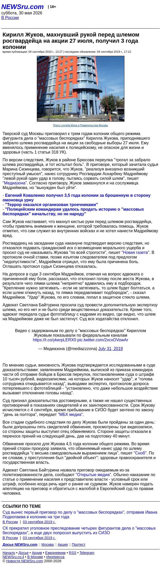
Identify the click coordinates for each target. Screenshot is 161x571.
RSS (72, 553)
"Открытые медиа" (93, 474)
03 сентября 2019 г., (39, 522)
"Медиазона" (15, 183)
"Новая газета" (135, 252)
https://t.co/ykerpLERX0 (54, 340)
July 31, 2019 (110, 348)
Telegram (87, 553)
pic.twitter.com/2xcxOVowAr (102, 340)
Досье (23, 553)
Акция (63, 544)
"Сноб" (140, 453)
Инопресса (55, 557)
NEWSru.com (22, 7)
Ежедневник (55, 553)
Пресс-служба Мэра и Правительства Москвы (80, 125)
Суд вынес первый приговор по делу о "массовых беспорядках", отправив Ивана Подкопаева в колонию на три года (80, 514)
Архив (37, 553)
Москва (47, 544)
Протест (79, 544)
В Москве (35, 557)
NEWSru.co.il (13, 557)
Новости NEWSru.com (24, 561)
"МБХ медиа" (70, 414)
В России (10, 17)
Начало (9, 553)
